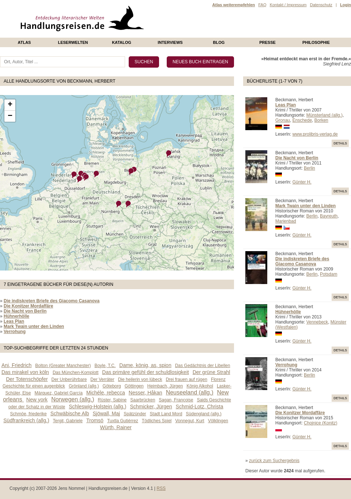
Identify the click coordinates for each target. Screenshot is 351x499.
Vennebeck (317, 322)
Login (345, 5)
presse (267, 42)
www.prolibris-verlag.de (315, 134)
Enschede (302, 120)
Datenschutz (321, 5)
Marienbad (285, 221)
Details (340, 143)
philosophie (316, 42)
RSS (161, 488)
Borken (321, 120)
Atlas (24, 42)
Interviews (170, 42)
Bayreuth (328, 216)
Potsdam (328, 274)
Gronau (282, 120)
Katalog (121, 42)
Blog (219, 42)
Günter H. (302, 182)
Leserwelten (73, 42)
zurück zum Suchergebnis (274, 460)
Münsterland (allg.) (324, 115)
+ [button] (10, 104)
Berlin (309, 168)
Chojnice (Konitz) (320, 423)
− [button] (10, 116)
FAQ (262, 5)
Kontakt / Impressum (288, 5)
